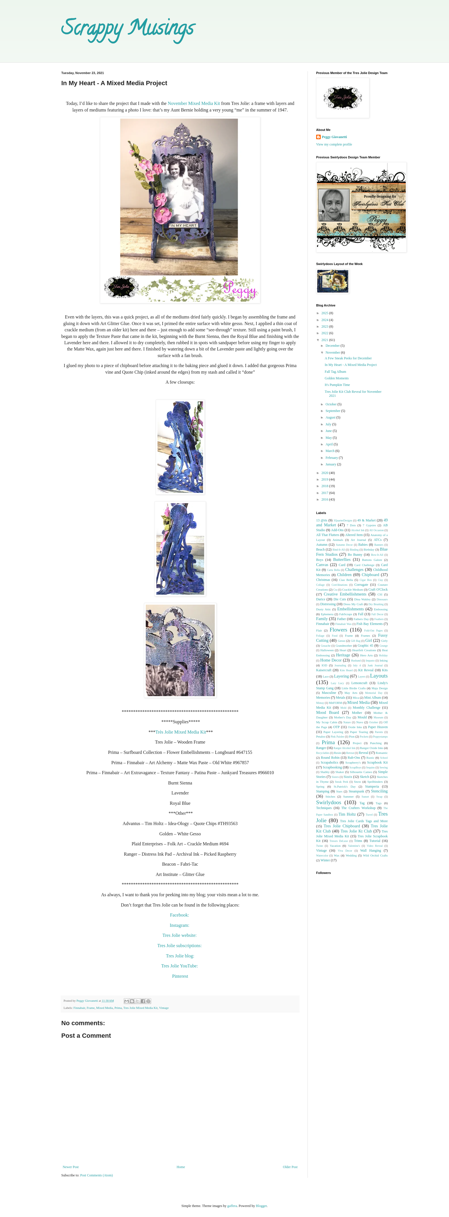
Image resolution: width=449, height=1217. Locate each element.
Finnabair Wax (343, 624)
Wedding (351, 855)
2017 (325, 493)
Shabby (325, 772)
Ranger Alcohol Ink (344, 748)
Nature (347, 722)
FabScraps (345, 614)
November (333, 352)
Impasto (370, 660)
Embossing (381, 609)
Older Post (290, 1167)
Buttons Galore (372, 559)
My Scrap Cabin (326, 722)
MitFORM (335, 702)
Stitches (330, 796)
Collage (320, 584)
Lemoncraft (359, 683)
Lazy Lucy (337, 683)
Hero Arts (366, 655)
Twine (319, 845)
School (384, 757)
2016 (325, 499)
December (333, 346)
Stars (339, 791)
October (332, 404)
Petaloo (320, 736)
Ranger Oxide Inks (371, 748)
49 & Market (366, 520)
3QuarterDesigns (343, 520)
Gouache (325, 645)
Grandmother (344, 645)
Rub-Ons (354, 758)
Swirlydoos (328, 802)
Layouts (379, 676)
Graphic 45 (365, 646)
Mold (343, 707)
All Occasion (376, 530)
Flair (319, 630)
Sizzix (348, 777)
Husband (356, 660)
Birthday (369, 549)
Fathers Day (361, 619)
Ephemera (327, 614)
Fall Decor (377, 614)
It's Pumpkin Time (337, 385)
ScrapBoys (355, 767)
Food (335, 635)
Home (181, 1167)
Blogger (261, 1206)
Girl (368, 640)
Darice (320, 599)
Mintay (320, 702)
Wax (337, 855)
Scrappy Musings (127, 30)
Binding (354, 549)
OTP (336, 727)
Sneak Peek (341, 781)
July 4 (357, 665)
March (330, 451)
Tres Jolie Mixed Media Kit (140, 1007)
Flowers (338, 630)
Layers (361, 676)
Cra (335, 589)
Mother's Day (342, 717)
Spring (320, 786)
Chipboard (370, 574)
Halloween (327, 650)
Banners (378, 544)
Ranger (321, 748)
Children (344, 574)
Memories (323, 698)
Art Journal (358, 539)
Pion (352, 736)
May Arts (350, 692)
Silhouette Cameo (361, 772)
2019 (325, 479)
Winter (325, 860)
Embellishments (350, 609)
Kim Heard (346, 670)
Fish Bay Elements (370, 624)
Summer (348, 796)
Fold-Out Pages (373, 630)
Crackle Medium (352, 589)
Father (341, 619)
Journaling (340, 665)
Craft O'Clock (378, 589)
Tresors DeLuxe (339, 840)
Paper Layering (333, 732)
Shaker (339, 772)
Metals (340, 698)
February (332, 458)
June (329, 431)
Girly (384, 640)
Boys (319, 560)
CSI (379, 594)
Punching (376, 743)
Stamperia (372, 786)
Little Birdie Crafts (354, 688)
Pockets (364, 736)
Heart (343, 650)
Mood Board (327, 712)
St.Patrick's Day (345, 786)
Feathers (379, 619)
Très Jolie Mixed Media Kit (180, 732)
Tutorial (374, 841)
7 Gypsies (369, 525)
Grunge (383, 645)
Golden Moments (337, 378)
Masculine (329, 693)
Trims (358, 841)
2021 (325, 340)
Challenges (354, 569)
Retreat (350, 752)
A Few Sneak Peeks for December (348, 358)
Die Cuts (340, 599)
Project (357, 743)
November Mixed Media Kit (194, 103)
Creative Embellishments (345, 594)
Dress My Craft (353, 604)
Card (342, 565)
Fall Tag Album (335, 372)
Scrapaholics (329, 762)
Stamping (322, 791)
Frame (91, 1007)
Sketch (364, 777)
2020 (325, 473)
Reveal (363, 753)
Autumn (321, 545)
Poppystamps (380, 736)
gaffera (232, 1206)
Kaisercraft (323, 670)
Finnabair (79, 1007)
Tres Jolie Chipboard (342, 826)
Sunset (365, 796)
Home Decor (331, 660)
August (331, 417)
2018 (325, 486)
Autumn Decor (344, 544)
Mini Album (372, 698)
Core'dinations (340, 584)
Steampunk (356, 791)
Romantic (382, 752)
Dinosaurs (382, 599)
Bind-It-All (338, 549)
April (330, 444)
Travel (369, 814)
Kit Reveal (365, 670)
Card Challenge (364, 565)
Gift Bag (356, 640)
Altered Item (354, 535)
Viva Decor (345, 850)
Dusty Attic (323, 609)
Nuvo (359, 722)
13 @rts (321, 520)
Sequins (370, 767)
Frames (365, 635)
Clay (380, 579)
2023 (325, 326)
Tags (378, 803)
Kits (385, 670)
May (329, 438)
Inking (384, 660)
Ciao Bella (346, 579)
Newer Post (71, 1167)
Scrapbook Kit (377, 762)
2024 (325, 320)
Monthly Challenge (366, 708)
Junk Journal (375, 665)
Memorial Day (374, 692)
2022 (325, 333)
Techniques (324, 808)
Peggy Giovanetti (334, 137)
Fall (360, 614)
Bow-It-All (377, 554)
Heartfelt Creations (364, 650)
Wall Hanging (370, 850)
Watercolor (322, 855)
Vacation (335, 845)
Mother (357, 713)
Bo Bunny (355, 555)
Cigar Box (366, 579)
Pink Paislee (337, 736)
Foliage (320, 635)
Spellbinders (375, 781)
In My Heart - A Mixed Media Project (351, 365)
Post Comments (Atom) (96, 1175)
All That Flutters (327, 535)
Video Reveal (375, 845)
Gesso (341, 640)
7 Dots (351, 525)
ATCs (377, 540)
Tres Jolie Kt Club (356, 831)
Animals (338, 539)
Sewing (383, 767)
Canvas (322, 564)
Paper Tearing (359, 732)
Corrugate (361, 585)
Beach (320, 549)
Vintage (164, 1007)
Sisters (335, 776)
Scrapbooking (332, 767)
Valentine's (354, 845)
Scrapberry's (353, 762)
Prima (118, 1007)
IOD (324, 665)
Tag (362, 803)
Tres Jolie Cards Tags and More (364, 821)
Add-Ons (337, 530)
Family (322, 618)
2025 (325, 313)
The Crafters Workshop (358, 808)
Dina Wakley (362, 599)
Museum (378, 717)
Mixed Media (104, 1007)
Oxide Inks (355, 727)
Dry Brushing (376, 604)
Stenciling (379, 791)
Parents (379, 732)
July (329, 424)
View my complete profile (334, 144)
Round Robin (330, 758)
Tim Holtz (347, 814)
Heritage (343, 655)
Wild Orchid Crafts (375, 855)
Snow (357, 781)
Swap (379, 796)
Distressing (328, 604)
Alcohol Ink (357, 530)
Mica (355, 697)
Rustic (371, 757)
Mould (362, 717)
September (333, 411)
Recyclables (322, 752)
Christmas (323, 580)
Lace (326, 676)
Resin (337, 752)
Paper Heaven (378, 727)
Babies (363, 545)
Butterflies (342, 559)
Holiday (383, 655)
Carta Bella (333, 569)
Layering (341, 676)
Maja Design (379, 688)
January (331, 464)
